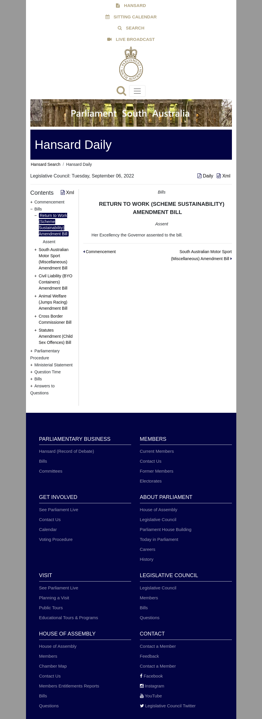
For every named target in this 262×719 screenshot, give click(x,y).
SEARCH (131, 27)
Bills (43, 461)
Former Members (156, 471)
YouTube (151, 695)
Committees (51, 471)
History (147, 559)
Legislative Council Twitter (168, 705)
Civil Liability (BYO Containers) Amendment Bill (55, 282)
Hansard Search (45, 164)
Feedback (149, 656)
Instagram (152, 685)
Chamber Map (53, 666)
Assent (49, 241)
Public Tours (51, 607)
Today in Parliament (159, 539)
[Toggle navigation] (137, 91)
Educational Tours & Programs (68, 617)
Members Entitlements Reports (69, 685)
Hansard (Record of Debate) (66, 451)
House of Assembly (158, 509)
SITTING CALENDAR (131, 16)
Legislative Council (158, 519)
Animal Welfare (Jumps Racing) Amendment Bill (53, 302)
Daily (205, 175)
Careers (147, 549)
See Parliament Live (58, 509)
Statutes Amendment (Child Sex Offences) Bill (56, 336)
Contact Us (151, 461)
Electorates (151, 480)
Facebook (151, 675)
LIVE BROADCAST (131, 39)
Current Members (157, 451)
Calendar (48, 529)
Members (149, 597)
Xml (223, 175)
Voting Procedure (56, 539)
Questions (150, 617)
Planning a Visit (54, 597)
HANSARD (131, 5)
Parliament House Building (166, 529)
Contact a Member (158, 646)
